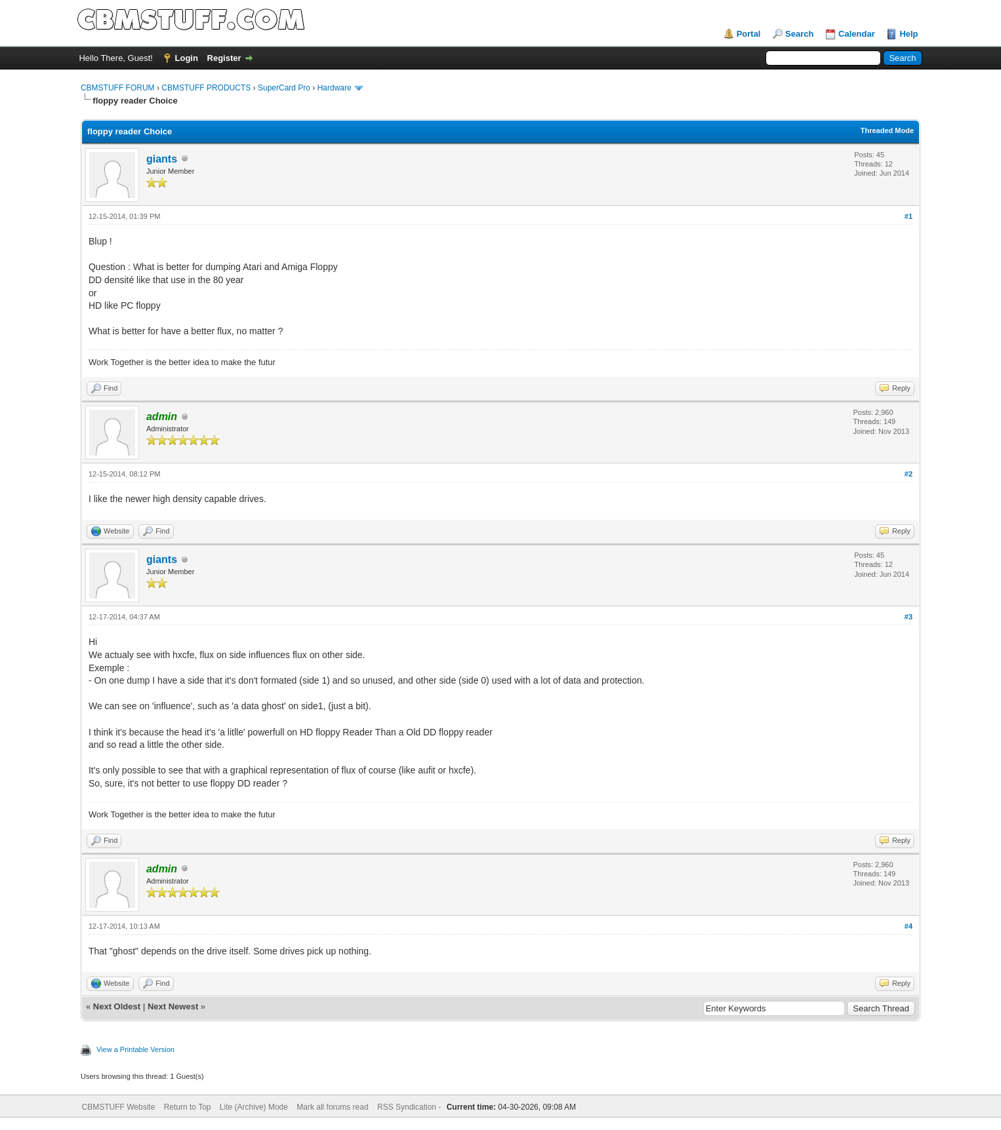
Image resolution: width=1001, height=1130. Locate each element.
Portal (749, 34)
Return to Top (187, 1107)
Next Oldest (116, 1006)
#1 (908, 216)
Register (224, 58)
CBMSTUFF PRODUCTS (206, 87)
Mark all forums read (332, 1107)
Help (908, 34)
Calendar (856, 34)
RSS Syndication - (410, 1107)
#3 (908, 617)
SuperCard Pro (284, 87)
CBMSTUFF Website (118, 1107)
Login (186, 58)
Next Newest (173, 1006)
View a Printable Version (135, 1049)
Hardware (334, 87)
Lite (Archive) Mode (254, 1107)
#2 (908, 474)
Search (799, 34)
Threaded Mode (887, 130)
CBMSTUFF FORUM (118, 87)
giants (161, 159)
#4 (908, 926)
